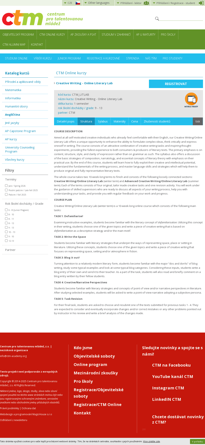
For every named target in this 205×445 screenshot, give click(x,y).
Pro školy (168, 34)
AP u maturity (145, 34)
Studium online (16, 58)
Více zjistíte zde (151, 441)
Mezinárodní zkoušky (96, 373)
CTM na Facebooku (171, 365)
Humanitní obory (16, 106)
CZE (70, 3)
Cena (134, 121)
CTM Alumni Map (14, 44)
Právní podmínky (9, 408)
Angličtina (12, 114)
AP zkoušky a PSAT (83, 34)
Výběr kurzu (43, 58)
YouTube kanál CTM (172, 376)
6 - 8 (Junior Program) (17, 209)
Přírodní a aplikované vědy (23, 82)
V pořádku (197, 441)
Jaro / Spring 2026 (15, 185)
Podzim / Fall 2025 (15, 194)
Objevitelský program (18, 34)
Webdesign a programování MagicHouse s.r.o (26, 414)
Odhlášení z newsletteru (13, 420)
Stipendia (132, 58)
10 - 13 (10, 232)
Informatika (13, 98)
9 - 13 (9, 227)
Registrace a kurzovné (103, 58)
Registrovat (176, 84)
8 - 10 (9, 214)
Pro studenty (172, 58)
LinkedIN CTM (166, 399)
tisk (198, 121)
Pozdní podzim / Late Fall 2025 (21, 190)
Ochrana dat (29, 408)
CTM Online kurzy (52, 34)
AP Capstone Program (20, 131)
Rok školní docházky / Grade (24, 203)
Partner (10, 250)
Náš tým (151, 58)
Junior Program (69, 58)
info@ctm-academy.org (13, 356)
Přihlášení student (176, 3)
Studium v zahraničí (116, 34)
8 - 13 (9, 223)
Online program (90, 364)
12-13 (9, 240)
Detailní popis (65, 121)
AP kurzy (11, 139)
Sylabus (103, 121)
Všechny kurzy (14, 159)
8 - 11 (9, 218)
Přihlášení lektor (131, 3)
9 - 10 (9, 236)
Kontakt (37, 44)
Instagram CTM (168, 388)
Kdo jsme (83, 347)
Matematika (13, 90)
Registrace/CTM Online (98, 404)
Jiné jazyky (12, 123)
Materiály (120, 121)
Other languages (99, 3)
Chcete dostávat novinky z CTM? (178, 419)
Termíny (10, 179)
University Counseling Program (20, 149)
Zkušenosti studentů (157, 121)
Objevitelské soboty (94, 356)
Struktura (86, 121)
